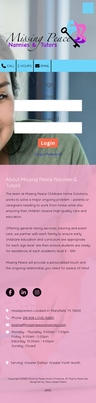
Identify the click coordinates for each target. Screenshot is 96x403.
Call (7, 66)
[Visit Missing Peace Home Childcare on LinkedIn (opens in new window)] (23, 292)
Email (42, 66)
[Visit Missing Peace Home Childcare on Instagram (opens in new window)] (37, 292)
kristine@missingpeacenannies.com (38, 325)
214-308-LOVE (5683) (38, 318)
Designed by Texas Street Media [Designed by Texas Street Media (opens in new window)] (48, 381)
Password (48, 119)
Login (48, 389)
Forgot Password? (48, 154)
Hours (25, 66)
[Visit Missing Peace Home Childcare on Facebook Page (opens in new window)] (10, 292)
